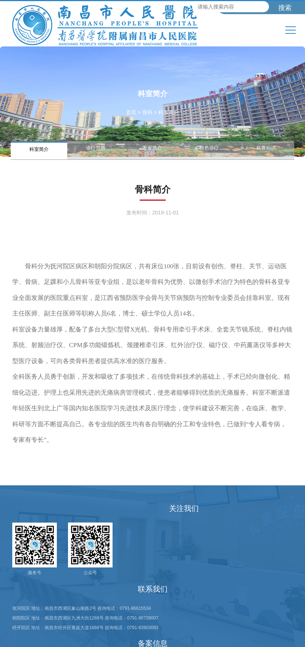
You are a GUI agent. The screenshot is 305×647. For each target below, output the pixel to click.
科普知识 (266, 147)
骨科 (147, 112)
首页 (131, 112)
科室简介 (39, 149)
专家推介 (152, 147)
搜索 (285, 8)
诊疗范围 (96, 147)
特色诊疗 (209, 147)
